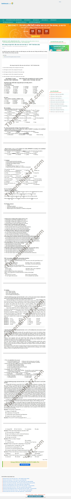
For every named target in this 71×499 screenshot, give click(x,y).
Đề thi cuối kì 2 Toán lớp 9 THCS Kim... (58, 109)
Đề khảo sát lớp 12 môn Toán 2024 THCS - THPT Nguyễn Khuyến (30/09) (16, 478)
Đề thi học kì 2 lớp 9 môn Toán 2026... (57, 94)
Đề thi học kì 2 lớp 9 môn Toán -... (57, 96)
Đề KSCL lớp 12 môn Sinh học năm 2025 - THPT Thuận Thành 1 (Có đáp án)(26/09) (18, 481)
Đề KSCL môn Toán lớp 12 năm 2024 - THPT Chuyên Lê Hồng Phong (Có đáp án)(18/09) (19, 482)
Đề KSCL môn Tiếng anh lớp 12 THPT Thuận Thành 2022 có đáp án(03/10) (16, 484)
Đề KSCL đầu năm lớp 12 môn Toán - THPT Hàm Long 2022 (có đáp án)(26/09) (17, 487)
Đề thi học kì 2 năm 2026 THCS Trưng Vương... (59, 105)
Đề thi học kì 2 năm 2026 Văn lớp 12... (57, 100)
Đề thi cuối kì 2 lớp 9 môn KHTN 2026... (58, 102)
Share (60, 1)
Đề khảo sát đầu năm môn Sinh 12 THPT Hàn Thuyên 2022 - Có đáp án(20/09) (17, 491)
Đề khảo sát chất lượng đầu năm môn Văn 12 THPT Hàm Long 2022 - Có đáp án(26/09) (18, 485)
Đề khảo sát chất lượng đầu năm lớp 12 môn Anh (12, 56)
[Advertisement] (31, 9)
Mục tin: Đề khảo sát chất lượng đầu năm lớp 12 (20, 46)
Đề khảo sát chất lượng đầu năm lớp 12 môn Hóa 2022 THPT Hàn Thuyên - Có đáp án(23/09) (19, 488)
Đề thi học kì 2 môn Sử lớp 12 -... (56, 98)
